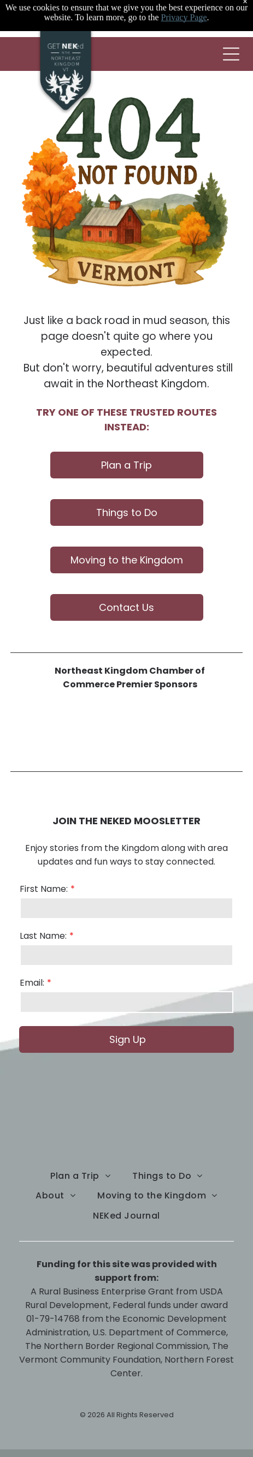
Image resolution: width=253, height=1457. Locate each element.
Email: (32, 982)
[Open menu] (231, 54)
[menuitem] (80, 1176)
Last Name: (43, 936)
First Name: (44, 889)
